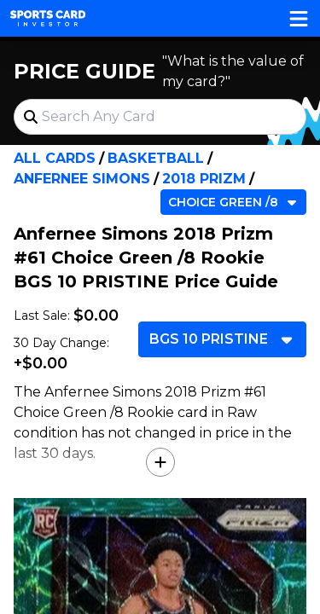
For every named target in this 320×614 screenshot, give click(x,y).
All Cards (55, 158)
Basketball (156, 158)
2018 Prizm (204, 179)
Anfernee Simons (82, 179)
